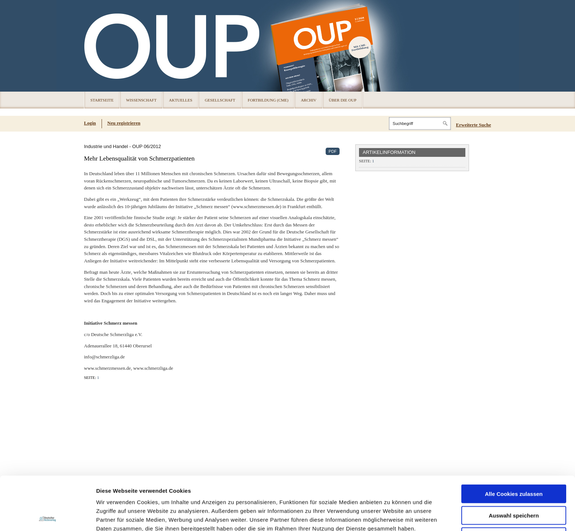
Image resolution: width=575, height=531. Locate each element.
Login (90, 123)
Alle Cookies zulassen (514, 440)
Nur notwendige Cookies (513, 483)
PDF (333, 151)
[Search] (420, 123)
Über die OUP (342, 100)
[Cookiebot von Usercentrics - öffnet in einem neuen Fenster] (47, 516)
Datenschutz (113, 493)
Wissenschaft (141, 100)
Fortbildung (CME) (268, 100)
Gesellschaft (220, 100)
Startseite (102, 100)
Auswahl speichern (514, 462)
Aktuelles (181, 100)
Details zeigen (390, 516)
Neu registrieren (123, 123)
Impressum (151, 493)
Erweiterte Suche (473, 125)
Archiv (308, 100)
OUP (93, 46)
